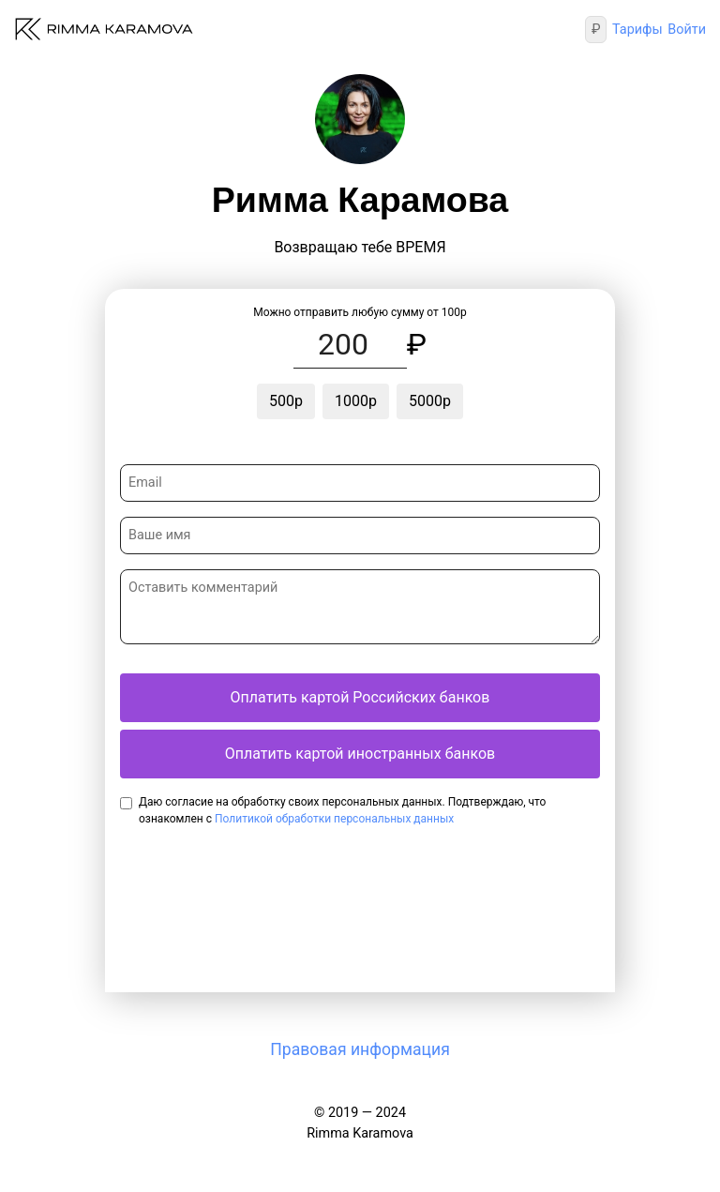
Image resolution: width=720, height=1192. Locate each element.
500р (286, 401)
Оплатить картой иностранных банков (360, 753)
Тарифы (637, 30)
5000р (430, 401)
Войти (687, 30)
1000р (356, 401)
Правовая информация (360, 1049)
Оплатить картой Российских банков (360, 697)
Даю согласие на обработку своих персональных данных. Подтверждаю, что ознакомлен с (342, 810)
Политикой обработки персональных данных (334, 818)
